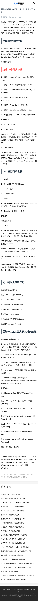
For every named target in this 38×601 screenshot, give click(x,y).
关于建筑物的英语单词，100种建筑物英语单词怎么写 (17, 563)
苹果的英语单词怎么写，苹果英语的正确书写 (16, 551)
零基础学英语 (11, 589)
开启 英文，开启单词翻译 (9, 571)
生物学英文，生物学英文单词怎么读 (13, 539)
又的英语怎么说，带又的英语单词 (12, 511)
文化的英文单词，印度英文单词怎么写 (14, 535)
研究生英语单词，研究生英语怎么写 (13, 527)
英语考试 (27, 589)
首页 (4, 589)
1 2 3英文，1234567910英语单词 (12, 555)
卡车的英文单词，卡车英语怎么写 (12, 523)
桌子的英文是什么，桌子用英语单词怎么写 (20, 474)
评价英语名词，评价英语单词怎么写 (13, 543)
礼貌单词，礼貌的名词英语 (10, 515)
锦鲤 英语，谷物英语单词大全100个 (13, 498)
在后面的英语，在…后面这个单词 (12, 507)
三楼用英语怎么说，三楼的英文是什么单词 (15, 502)
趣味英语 (20, 589)
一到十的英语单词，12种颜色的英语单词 (15, 547)
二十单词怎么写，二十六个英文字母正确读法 (16, 567)
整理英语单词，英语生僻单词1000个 (13, 519)
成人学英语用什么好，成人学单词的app (14, 579)
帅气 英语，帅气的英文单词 (10, 531)
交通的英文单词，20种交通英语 (17, 477)
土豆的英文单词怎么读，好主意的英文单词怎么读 (17, 575)
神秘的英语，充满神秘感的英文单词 (13, 559)
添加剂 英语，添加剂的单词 (10, 494)
